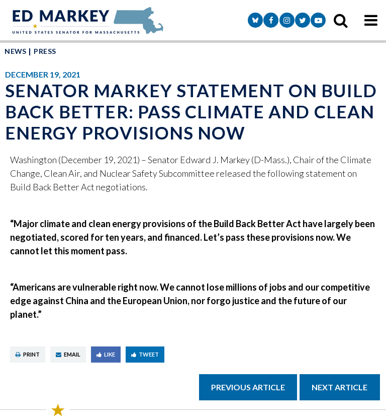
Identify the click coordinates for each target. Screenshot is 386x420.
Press (45, 51)
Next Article (339, 387)
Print (28, 354)
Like (105, 354)
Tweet (145, 354)
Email (68, 354)
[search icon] (341, 20)
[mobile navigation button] (371, 20)
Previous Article (248, 387)
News (16, 51)
